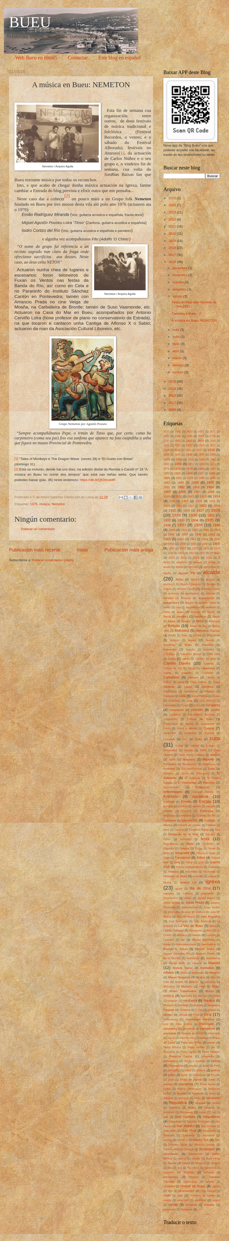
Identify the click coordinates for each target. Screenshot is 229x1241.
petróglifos (174, 1070)
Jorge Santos (212, 907)
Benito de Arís (198, 626)
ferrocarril (185, 839)
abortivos (181, 562)
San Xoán (170, 1130)
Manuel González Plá (176, 953)
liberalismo (195, 930)
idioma (167, 882)
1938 (198, 525)
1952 (180, 539)
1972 (206, 548)
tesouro (215, 1163)
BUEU (30, 22)
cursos (179, 745)
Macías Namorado (203, 939)
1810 (213, 440)
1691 (189, 436)
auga (180, 611)
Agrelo (179, 567)
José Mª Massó (186, 916)
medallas (207, 968)
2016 (173, 262)
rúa (214, 1112)
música (44, 504)
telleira (186, 1163)
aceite (211, 562)
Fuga (166, 857)
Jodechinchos (189, 907)
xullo (176, 330)
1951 (167, 539)
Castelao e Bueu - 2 (186, 313)
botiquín (174, 640)
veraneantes (186, 1190)
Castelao (208, 686)
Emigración (202, 787)
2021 (173, 226)
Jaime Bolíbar (171, 902)
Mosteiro (186, 986)
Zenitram (186, 1209)
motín (202, 986)
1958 (183, 543)
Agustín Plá (186, 573)
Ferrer (167, 839)
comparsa (212, 705)
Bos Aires (213, 635)
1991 (202, 553)
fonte (166, 853)
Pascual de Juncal (192, 1033)
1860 (202, 459)
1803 (189, 440)
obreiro (168, 1014)
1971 (195, 548)
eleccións (209, 782)
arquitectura (171, 602)
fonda (211, 848)
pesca (215, 1061)
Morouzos (169, 986)
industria (188, 893)
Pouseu (215, 1075)
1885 (177, 473)
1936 (167, 525)
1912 (190, 496)
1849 (166, 459)
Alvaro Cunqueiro (190, 584)
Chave (216, 696)
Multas (209, 991)
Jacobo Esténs (206, 898)
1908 (211, 491)
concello (197, 710)
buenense (169, 645)
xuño (176, 337)
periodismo (170, 1061)
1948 (198, 534)
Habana (173, 871)
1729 (213, 436)
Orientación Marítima (199, 1019)
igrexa (213, 881)
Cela (182, 696)
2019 (173, 241)
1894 (190, 478)
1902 (181, 487)
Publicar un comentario (38, 529)
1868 (178, 464)
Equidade (169, 801)
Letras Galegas (173, 930)
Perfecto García (180, 1056)
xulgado (209, 1204)
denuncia (189, 759)
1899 (195, 482)
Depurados (169, 764)
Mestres (214, 972)
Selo (217, 1140)
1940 (172, 529)
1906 (182, 492)
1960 (194, 543)
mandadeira (208, 944)
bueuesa (209, 649)
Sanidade (169, 1135)
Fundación (182, 857)
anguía (167, 588)
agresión (193, 567)
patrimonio (214, 1033)
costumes (190, 733)
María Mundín (172, 958)
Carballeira (171, 677)
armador (168, 598)
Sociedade (207, 1149)
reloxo (197, 1098)
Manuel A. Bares (175, 948)
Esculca (186, 811)
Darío (203, 750)
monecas (210, 982)
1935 (209, 520)
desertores (209, 764)
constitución (170, 719)
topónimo (168, 1172)
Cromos (209, 733)
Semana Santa (178, 1144)
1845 (189, 454)
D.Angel (210, 745)
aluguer (210, 579)
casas (188, 686)
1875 (213, 464)
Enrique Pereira (203, 792)
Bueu (188, 644)
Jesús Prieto (194, 902)
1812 (166, 445)
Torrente (188, 1172)
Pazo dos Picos (191, 1042)
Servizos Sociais (204, 1144)
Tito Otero (193, 1167)
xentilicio (200, 1200)
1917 (185, 501)
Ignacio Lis (188, 882)
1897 (166, 482)
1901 (166, 487)
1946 (171, 534)
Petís (217, 1065)
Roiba (192, 1107)
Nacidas (202, 995)
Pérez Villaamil (211, 1051)
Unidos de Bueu (192, 1186)
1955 (217, 539)
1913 (203, 496)
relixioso (168, 1098)
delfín (172, 759)
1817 (189, 445)
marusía (196, 963)
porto (184, 1075)
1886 (189, 473)
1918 (199, 501)
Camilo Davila (176, 663)
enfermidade (172, 792)
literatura (182, 935)
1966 (171, 548)
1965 (216, 544)
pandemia (207, 1028)
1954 (204, 539)
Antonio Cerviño (186, 588)
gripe (201, 862)
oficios (183, 1014)
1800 (178, 440)
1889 (166, 477)
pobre (188, 1070)
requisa (200, 1102)
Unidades (169, 1186)
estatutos (186, 815)
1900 (210, 482)
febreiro (178, 365)
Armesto (186, 598)
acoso (166, 567)
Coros (166, 728)
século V (182, 1140)
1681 (166, 436)
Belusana (214, 621)
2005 (173, 410)
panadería (189, 1028)
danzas (188, 750)
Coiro (184, 705)
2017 (173, 255)
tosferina (209, 1172)
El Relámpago (187, 782)
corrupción (169, 733)
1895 (202, 478)
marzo (177, 358)
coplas (189, 723)
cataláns (210, 691)
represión (213, 1098)
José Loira (174, 912)
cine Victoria (207, 700)
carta (181, 682)
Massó (214, 963)
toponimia (210, 1167)
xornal (173, 1205)
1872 (191, 464)
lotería (196, 935)
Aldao (179, 579)
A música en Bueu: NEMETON (194, 320)
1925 (172, 510)
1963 (205, 543)
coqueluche (208, 723)
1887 (201, 473)
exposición (189, 820)
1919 (212, 501)
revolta (216, 1103)
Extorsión (209, 820)
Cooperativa (170, 723)
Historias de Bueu (175, 876)
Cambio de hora (205, 658)
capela (167, 673)
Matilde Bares (182, 968)
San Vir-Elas (208, 1126)
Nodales (198, 1005)
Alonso (195, 579)
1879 (189, 468)
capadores (208, 668)
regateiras (198, 1093)
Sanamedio (209, 1130)
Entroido (170, 796)
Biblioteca (181, 630)
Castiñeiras (170, 691)
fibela (189, 843)
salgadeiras (211, 1117)
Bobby (172, 635)
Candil (191, 668)
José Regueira (210, 916)
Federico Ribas (199, 829)
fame (166, 829)
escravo (168, 806)
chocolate (174, 700)
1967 (183, 548)
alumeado (169, 584)
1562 (178, 431)
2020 (173, 233)
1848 (213, 454)
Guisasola (214, 867)
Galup (189, 862)
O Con (199, 1010)
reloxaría (183, 1098)
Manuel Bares (205, 948)
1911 (178, 496)
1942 (195, 530)
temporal (201, 1163)
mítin (166, 982)
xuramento (169, 1209)
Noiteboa (185, 1010)
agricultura (210, 567)
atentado (211, 607)
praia (171, 1079)
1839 (211, 450)
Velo (170, 1191)
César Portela (199, 696)
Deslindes (169, 768)
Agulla (167, 573)
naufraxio (190, 1000)
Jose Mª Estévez (195, 912)
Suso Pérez (213, 1158)
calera (185, 658)
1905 (167, 492)
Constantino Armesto (201, 714)
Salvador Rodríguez (198, 1121)
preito (212, 1079)
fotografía (182, 853)
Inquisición (207, 893)
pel (213, 1047)
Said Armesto (185, 1117)
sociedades (171, 1153)
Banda (167, 616)
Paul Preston (187, 1038)
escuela (168, 811)
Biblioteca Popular (208, 630)
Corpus (209, 728)
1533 (166, 431)
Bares (171, 621)
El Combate (192, 778)
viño (180, 1195)
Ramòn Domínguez (189, 1089)
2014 (173, 389)
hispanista (209, 871)
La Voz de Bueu (191, 926)
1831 (188, 450)
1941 (184, 530)
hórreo (212, 876)
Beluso (174, 625)
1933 (181, 520)
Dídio (211, 768)
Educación (203, 773)
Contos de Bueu (200, 719)
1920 (166, 505)
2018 (173, 248)
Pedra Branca (172, 1047)
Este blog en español (119, 57)
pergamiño (207, 1056)
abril (176, 351)
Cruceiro (169, 739)
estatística (169, 815)
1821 (213, 445)
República (178, 1102)
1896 (213, 478)
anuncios (173, 593)
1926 (186, 510)
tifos (170, 1167)
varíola (216, 1186)
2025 (173, 198)
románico (168, 1112)
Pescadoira (175, 1065)
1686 (178, 436)
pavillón (203, 1038)
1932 (167, 520)
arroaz (167, 607)
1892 (179, 478)
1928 (215, 510)
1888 (212, 473)
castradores (191, 691)
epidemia (200, 796)
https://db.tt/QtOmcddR (97, 480)
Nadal (216, 995)
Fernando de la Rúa (183, 834)
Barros (200, 621)
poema (200, 1070)
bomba (197, 635)
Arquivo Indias (207, 602)
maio (176, 344)
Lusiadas (168, 939)
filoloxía (184, 848)
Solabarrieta (195, 1154)
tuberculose (190, 1181)
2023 (173, 212)
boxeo (192, 640)
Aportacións (192, 593)
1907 (197, 491)
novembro (180, 275)
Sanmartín (188, 1135)
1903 (196, 487)
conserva (175, 714)
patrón (171, 1038)
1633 (189, 431)
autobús (195, 612)
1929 (176, 515)
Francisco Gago (205, 853)
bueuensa (208, 645)
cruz (184, 739)
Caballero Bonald (190, 654)
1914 (216, 496)
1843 (166, 454)
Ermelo (186, 801)
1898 (180, 482)
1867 (166, 464)
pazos (211, 1042)
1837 (199, 450)
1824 (166, 450)
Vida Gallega (208, 1191)
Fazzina (179, 829)
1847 (202, 454)
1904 (210, 487)
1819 (202, 445)
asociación (193, 607)
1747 (166, 440)
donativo (168, 773)
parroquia (169, 1033)
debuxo (215, 754)
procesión (186, 1084)
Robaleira (174, 1107)
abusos (197, 562)
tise (180, 1167)
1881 (201, 468)
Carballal (207, 673)
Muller (216, 986)
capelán (186, 673)
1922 (191, 505)
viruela (167, 1200)
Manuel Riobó (205, 953)
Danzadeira (170, 750)
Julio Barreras (202, 921)
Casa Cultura (198, 682)
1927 (200, 510)
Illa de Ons (200, 888)
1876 (166, 468)
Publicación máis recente (34, 549)
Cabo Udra (213, 654)
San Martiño (186, 1126)
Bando (216, 616)
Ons (207, 1014)
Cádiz (172, 658)
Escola (205, 801)
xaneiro (178, 372)
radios (167, 1089)
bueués (190, 649)
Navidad (168, 1005)
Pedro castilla (196, 1047)
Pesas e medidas (195, 1061)
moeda (179, 982)
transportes (170, 1177)
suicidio (195, 1158)
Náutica (209, 1000)
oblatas (211, 1010)
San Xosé (189, 1131)
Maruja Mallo (177, 963)
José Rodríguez (178, 921)
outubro (178, 282)
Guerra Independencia (189, 867)
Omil (196, 1014)
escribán (183, 806)
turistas (210, 1181)
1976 (34, 504)
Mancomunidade (186, 944)
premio (167, 1084)
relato (212, 1093)
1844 (178, 454)
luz (183, 939)
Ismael (187, 898)
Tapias (172, 1163)
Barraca (186, 621)
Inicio (82, 549)
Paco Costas (184, 1024)
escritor (196, 806)
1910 (166, 496)
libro (209, 930)
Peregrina (169, 1051)
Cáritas (210, 677)
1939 (216, 525)
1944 (206, 530)
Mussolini (186, 995)
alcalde (211, 572)
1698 (201, 436)
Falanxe (211, 825)
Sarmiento (208, 1135)
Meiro (183, 972)
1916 (172, 501)
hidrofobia (191, 871)
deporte (208, 759)
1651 (201, 431)
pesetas (193, 1065)
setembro (179, 289)
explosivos (169, 820)
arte (178, 607)
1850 (179, 459)
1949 (211, 534)
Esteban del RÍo (206, 815)
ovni (165, 1024)
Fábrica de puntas (190, 825)
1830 (177, 450)
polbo (171, 1074)
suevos (182, 1158)
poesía (215, 1070)
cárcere (193, 677)
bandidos (200, 616)
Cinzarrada (169, 705)
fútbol (201, 857)
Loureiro (211, 935)
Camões (209, 663)
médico (168, 972)
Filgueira (168, 848)
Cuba (198, 739)
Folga (199, 848)
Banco (211, 612)
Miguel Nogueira (179, 977)
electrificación (171, 787)
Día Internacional (191, 768)
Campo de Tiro (172, 668)
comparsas (176, 709)
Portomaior (199, 1075)
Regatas (182, 1093)
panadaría (170, 1028)
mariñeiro (193, 958)
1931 (211, 515)
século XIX (200, 1140)
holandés (198, 876)
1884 (166, 473)
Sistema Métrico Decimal (178, 1149)
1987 (192, 553)
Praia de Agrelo (191, 1079)
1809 (200, 440)
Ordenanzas (170, 1019)
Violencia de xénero (202, 1195)
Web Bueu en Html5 (36, 57)
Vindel (167, 1195)
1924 (216, 505)
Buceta (210, 640)
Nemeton (58, 504)
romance (209, 1107)
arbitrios (210, 593)
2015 (173, 381)
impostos (168, 893)
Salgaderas (175, 1121)
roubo (202, 1112)
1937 (181, 525)
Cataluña (168, 696)
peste (206, 1065)
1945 (217, 530)
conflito (215, 709)
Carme (167, 682)
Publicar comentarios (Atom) (53, 560)
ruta (165, 1117)
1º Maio (215, 553)
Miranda (200, 977)
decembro (180, 268)
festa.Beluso (170, 844)
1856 (191, 459)
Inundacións (170, 898)
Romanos (186, 1112)
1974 (217, 548)
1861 (213, 459)
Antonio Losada (210, 588)
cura (215, 738)
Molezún (194, 982)
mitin (213, 977)
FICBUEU (208, 844)
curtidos (194, 745)
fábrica (167, 825)
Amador (211, 584)
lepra (213, 926)
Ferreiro (210, 834)
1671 (213, 431)
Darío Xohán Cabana (192, 755)
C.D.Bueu (169, 654)
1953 (193, 539)
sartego (167, 1140)
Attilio (166, 612)
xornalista (191, 1204)
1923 (203, 506)
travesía (193, 1177)
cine (189, 700)
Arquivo (189, 602)
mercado (198, 972)
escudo (210, 806)
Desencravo (189, 764)
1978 (181, 553)
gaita (177, 862)
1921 (179, 505)
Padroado (206, 1024)
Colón (197, 705)
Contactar (78, 57)
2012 (173, 403)
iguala (178, 888)
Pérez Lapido (188, 1051)
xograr (216, 1200)
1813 (178, 445)
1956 (171, 543)
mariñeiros (213, 958)
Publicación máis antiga (128, 549)
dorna (185, 773)
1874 (202, 464)
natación (173, 1000)
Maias (166, 944)
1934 (195, 520)
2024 (173, 205)
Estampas (206, 810)
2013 (173, 395)
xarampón (183, 1200)
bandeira (182, 616)
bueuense (170, 649)
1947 (184, 534)
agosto (177, 296)
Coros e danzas (187, 728)
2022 (173, 219)
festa (205, 839)
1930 (193, 515)
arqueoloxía (206, 598)
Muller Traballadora (183, 991)
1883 (213, 468)
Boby (184, 635)
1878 (177, 468)
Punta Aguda (208, 1084)
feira (217, 829)
